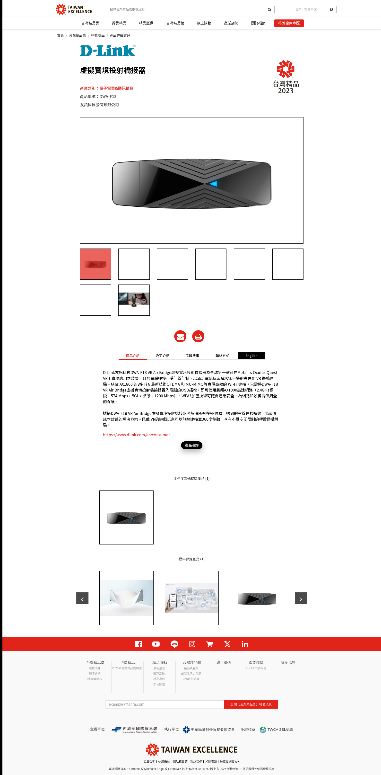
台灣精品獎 (90, 23)
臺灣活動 (159, 673)
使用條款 (164, 761)
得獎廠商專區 (289, 23)
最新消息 (159, 668)
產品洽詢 (192, 445)
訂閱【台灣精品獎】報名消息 (251, 704)
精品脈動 (146, 23)
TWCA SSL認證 (276, 729)
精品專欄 (159, 678)
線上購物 (204, 23)
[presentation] (82, 598)
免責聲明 (149, 761)
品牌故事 (192, 355)
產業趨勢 (231, 23)
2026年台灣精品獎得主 (127, 668)
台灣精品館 (175, 23)
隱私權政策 (180, 761)
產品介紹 (132, 355)
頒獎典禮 (95, 673)
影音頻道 (159, 684)
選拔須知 (95, 668)
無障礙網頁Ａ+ (229, 761)
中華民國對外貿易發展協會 (209, 729)
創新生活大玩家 (191, 673)
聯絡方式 (222, 355)
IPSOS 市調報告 (255, 668)
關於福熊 (258, 23)
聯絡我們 (196, 761)
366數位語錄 (191, 678)
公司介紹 (162, 355)
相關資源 (211, 761)
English (251, 355)
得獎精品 (119, 23)
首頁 (60, 35)
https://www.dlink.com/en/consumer (136, 434)
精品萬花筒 (191, 668)
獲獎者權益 (94, 678)
